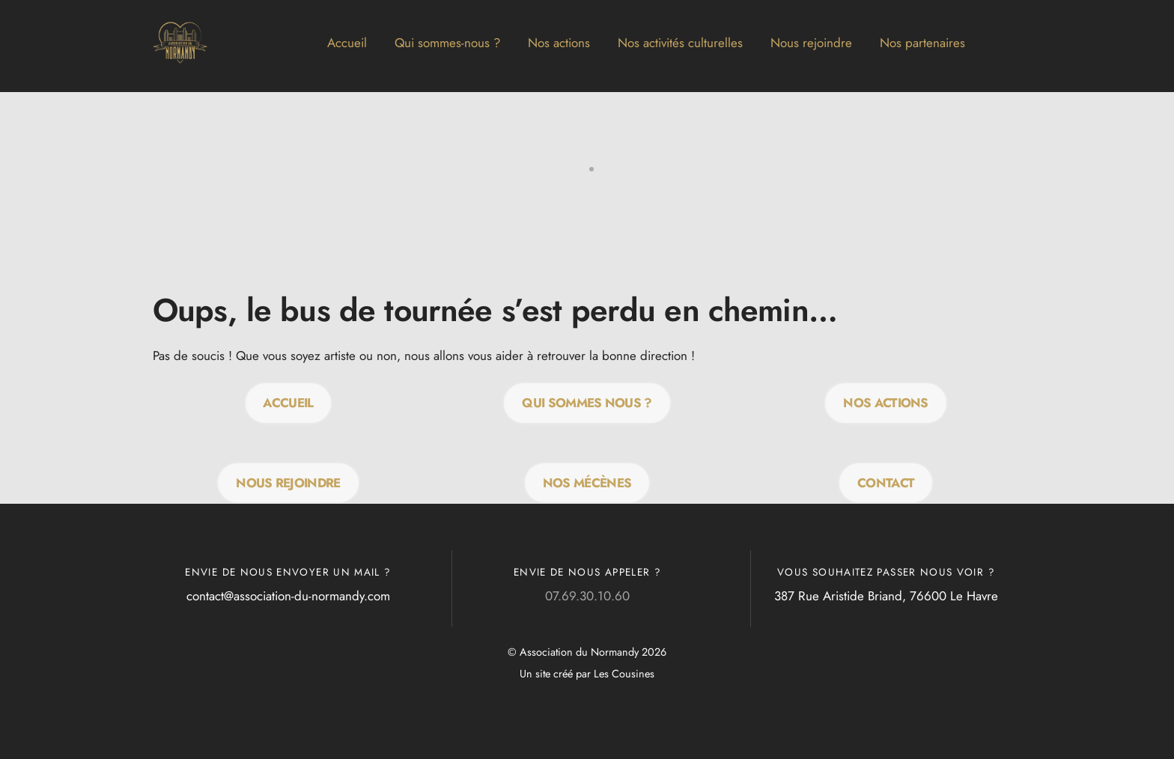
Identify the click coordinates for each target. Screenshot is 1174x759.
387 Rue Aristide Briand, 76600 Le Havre (886, 596)
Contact (885, 483)
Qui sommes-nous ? (447, 43)
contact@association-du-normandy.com (288, 596)
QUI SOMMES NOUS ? (586, 403)
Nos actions (559, 43)
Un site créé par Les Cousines (587, 673)
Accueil (347, 43)
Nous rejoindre (811, 43)
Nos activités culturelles (680, 43)
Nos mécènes (587, 483)
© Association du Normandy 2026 (587, 651)
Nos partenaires (922, 43)
